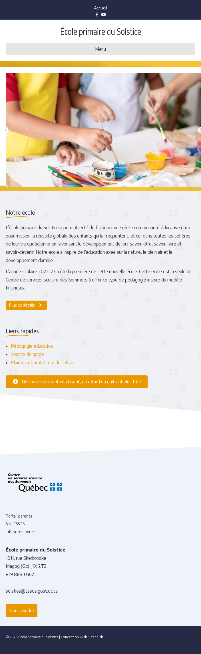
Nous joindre (21, 610)
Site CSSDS (15, 523)
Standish (96, 637)
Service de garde (27, 354)
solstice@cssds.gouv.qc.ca (32, 591)
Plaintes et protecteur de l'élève (42, 362)
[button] (6, 130)
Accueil (100, 7)
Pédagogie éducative (32, 346)
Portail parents (19, 516)
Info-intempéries (20, 531)
